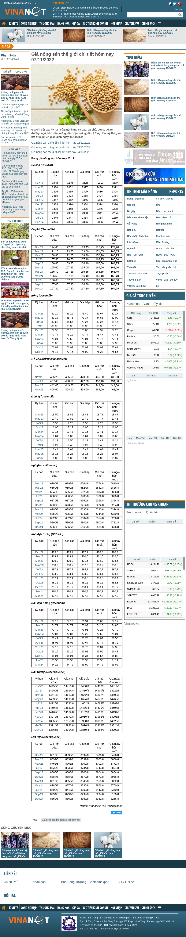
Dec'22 (39, 183)
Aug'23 (39, 573)
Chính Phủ (11, 882)
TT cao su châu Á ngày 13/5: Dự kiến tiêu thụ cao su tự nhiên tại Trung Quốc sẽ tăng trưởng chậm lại (85, 15)
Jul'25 (39, 458)
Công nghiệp (29, 24)
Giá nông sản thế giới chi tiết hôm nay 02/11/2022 (60, 142)
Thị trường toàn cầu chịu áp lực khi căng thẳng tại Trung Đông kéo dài (15, 114)
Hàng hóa (63, 24)
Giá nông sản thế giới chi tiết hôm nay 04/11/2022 (60, 151)
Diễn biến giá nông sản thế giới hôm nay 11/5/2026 (41, 31)
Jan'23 (39, 381)
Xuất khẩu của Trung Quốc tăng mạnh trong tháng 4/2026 (13, 210)
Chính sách (148, 24)
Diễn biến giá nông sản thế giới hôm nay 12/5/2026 (102, 31)
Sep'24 (39, 222)
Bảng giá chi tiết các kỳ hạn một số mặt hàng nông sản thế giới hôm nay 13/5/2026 (167, 65)
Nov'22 (39, 377)
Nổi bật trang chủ (15, 71)
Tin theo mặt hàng (141, 192)
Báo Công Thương (73, 882)
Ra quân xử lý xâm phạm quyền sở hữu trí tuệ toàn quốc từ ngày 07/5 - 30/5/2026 (15, 157)
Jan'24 (39, 591)
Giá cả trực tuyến (141, 296)
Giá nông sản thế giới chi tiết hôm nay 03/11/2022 (60, 147)
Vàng (146, 303)
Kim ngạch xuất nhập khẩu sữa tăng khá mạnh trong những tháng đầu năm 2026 (15, 130)
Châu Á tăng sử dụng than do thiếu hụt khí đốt (14, 106)
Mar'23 (39, 187)
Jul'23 (39, 195)
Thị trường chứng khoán (147, 504)
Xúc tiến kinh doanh (95, 24)
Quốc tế (151, 512)
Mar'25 (39, 449)
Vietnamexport (99, 882)
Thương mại (46, 24)
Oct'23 (39, 326)
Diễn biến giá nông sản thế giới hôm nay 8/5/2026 (165, 134)
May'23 (39, 191)
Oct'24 (39, 347)
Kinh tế (13, 24)
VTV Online (126, 882)
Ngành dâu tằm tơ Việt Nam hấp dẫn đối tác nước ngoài (15, 122)
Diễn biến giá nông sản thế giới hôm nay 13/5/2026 (162, 31)
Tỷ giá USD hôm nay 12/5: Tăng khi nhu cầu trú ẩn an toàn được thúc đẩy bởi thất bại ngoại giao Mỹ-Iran (15, 197)
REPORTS (176, 192)
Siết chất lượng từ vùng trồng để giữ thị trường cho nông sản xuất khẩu (85, 9)
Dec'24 (39, 288)
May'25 (39, 453)
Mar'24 (39, 208)
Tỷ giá (158, 303)
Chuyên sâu (132, 24)
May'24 (39, 213)
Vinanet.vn (131, 623)
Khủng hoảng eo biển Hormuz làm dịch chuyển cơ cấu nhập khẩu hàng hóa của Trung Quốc (14, 96)
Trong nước (134, 512)
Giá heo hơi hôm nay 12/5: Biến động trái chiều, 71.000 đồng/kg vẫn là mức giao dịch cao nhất (14, 171)
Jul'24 (39, 217)
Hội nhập (116, 24)
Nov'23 (39, 716)
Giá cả (76, 24)
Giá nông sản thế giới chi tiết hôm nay (61, 820)
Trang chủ (4, 23)
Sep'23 (39, 199)
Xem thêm (159, 23)
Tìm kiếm (177, 9)
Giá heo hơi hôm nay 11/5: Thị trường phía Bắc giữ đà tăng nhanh (15, 184)
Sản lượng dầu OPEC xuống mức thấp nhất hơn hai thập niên (14, 140)
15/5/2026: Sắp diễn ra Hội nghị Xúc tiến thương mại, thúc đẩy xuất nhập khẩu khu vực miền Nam (15, 304)
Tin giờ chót (61, 3)
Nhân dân (39, 882)
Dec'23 (39, 204)
